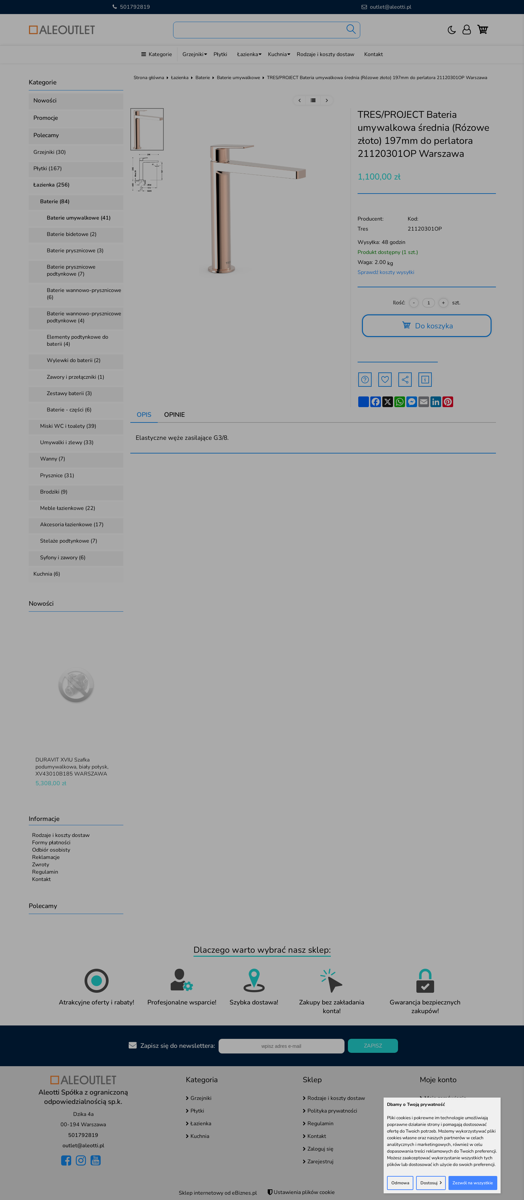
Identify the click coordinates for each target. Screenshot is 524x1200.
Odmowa (400, 1183)
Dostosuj (428, 1183)
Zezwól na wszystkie (472, 1183)
